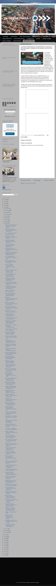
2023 (5, 205)
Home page (5, 36)
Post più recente (25, 180)
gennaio (7, 532)
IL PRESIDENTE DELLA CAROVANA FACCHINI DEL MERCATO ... (10, 287)
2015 (5, 545)
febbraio (7, 530)
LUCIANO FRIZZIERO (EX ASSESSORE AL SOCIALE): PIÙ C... (10, 448)
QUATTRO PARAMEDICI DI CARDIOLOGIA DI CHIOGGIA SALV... (11, 379)
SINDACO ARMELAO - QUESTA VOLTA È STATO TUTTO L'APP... (11, 395)
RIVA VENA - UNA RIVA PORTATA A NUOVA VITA (11, 311)
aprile (6, 223)
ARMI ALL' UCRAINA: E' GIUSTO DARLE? (10, 291)
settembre (7, 214)
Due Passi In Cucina (29, 40)
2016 (5, 544)
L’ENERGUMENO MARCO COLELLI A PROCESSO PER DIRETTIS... (10, 387)
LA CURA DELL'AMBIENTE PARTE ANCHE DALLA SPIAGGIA (10, 413)
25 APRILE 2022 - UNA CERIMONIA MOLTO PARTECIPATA (10, 279)
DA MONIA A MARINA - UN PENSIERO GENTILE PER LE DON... (11, 521)
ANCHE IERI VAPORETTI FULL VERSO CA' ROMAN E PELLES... (11, 308)
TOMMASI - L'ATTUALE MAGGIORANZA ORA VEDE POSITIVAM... (10, 509)
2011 (5, 553)
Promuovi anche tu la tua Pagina (8, 144)
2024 (5, 203)
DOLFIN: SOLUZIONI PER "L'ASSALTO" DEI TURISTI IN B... (11, 337)
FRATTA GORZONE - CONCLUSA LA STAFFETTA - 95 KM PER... (10, 266)
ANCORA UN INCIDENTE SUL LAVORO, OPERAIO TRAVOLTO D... (11, 370)
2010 (5, 555)
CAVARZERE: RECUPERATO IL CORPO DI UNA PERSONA (11, 500)
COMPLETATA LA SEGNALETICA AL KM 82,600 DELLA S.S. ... (10, 341)
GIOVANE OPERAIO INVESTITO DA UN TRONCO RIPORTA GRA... (11, 473)
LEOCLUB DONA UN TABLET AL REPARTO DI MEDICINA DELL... (11, 505)
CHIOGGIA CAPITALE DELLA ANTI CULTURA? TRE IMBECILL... (11, 444)
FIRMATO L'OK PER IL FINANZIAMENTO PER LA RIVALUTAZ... (11, 230)
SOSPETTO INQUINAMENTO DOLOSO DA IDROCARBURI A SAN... (11, 299)
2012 (5, 551)
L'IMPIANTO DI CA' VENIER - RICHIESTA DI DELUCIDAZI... (11, 421)
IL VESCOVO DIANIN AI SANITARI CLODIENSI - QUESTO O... (10, 453)
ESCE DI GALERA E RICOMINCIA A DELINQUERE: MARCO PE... (10, 457)
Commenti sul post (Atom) (30, 183)
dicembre (7, 208)
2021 (5, 534)
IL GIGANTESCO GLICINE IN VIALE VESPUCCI (11, 318)
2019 (5, 538)
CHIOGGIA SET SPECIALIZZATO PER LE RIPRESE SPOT (11, 399)
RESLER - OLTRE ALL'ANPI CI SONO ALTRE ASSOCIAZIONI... (11, 271)
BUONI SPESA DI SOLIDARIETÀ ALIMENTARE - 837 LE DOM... (10, 374)
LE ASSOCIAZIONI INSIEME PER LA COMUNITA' (11, 470)
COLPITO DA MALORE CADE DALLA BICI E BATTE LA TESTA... (10, 333)
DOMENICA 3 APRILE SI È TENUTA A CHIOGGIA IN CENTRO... (10, 492)
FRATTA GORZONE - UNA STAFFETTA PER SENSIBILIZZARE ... (10, 275)
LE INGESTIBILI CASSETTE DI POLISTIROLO (11, 330)
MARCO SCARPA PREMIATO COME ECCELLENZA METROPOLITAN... (11, 253)
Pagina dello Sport (47, 36)
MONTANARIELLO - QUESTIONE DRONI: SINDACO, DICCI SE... (10, 496)
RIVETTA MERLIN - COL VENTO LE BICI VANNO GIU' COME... (10, 261)
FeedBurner (12, 116)
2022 (5, 207)
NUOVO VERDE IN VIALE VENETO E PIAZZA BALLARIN (10, 477)
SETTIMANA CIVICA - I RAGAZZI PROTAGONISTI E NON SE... (11, 249)
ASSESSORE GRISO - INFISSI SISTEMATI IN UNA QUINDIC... (10, 357)
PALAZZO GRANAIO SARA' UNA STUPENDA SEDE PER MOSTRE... (11, 353)
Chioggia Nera (30, 38)
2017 (5, 542)
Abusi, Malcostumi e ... (25, 36)
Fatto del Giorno (36, 36)
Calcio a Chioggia (6, 40)
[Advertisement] (28, 568)
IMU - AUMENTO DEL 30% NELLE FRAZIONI (10, 234)
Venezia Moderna (17, 40)
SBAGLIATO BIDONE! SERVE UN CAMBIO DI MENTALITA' (10, 241)
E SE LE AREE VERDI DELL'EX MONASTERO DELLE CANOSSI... (10, 436)
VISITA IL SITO (10, 133)
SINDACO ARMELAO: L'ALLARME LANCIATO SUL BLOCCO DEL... (10, 403)
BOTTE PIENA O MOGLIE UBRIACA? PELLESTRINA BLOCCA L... (11, 283)
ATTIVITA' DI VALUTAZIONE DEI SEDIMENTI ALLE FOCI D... (11, 462)
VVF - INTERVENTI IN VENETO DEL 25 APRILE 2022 (11, 257)
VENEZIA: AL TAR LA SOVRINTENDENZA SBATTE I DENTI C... (10, 361)
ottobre (6, 212)
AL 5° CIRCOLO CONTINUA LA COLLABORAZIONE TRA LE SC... (11, 440)
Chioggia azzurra (5, 141)
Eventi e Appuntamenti (19, 38)
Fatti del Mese (14, 36)
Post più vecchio (49, 180)
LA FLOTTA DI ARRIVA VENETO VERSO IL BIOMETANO (10, 245)
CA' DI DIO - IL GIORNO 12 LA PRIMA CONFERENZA (11, 429)
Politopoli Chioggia (46, 38)
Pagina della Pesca (6, 38)
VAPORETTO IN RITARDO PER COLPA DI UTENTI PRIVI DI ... (10, 345)
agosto (6, 216)
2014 (5, 547)
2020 (5, 536)
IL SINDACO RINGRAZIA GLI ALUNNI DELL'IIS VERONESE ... (11, 466)
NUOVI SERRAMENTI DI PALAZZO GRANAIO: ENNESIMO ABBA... (10, 294)
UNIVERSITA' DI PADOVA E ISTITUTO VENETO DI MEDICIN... (11, 226)
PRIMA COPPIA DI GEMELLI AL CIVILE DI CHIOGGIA (11, 485)
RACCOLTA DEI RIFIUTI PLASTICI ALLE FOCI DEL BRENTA (11, 425)
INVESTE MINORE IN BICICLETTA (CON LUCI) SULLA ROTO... (11, 303)
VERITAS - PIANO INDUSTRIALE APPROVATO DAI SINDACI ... (9, 516)
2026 (5, 199)
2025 (5, 201)
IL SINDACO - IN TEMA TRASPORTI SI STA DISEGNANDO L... (10, 525)
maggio (6, 221)
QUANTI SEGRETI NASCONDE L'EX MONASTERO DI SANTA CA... (10, 408)
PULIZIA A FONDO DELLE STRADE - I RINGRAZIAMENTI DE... (10, 349)
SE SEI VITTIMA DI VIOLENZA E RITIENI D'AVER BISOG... (10, 315)
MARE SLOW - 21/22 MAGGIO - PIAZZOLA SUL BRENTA (11, 237)
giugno (6, 219)
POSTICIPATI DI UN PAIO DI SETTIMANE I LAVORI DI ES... (11, 417)
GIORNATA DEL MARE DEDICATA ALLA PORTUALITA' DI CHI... (10, 391)
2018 (5, 540)
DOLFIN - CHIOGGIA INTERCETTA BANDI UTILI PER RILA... (11, 432)
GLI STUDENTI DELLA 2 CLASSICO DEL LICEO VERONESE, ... (10, 488)
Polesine (38, 38)
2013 (5, 549)
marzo (6, 528)
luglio (6, 217)
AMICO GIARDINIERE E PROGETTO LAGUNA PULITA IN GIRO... (10, 383)
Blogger (37, 582)
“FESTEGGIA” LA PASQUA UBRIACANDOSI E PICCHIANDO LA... (10, 322)
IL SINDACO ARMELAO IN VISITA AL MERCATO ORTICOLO (10, 365)
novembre (7, 210)
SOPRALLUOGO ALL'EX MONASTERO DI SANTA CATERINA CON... (10, 481)
